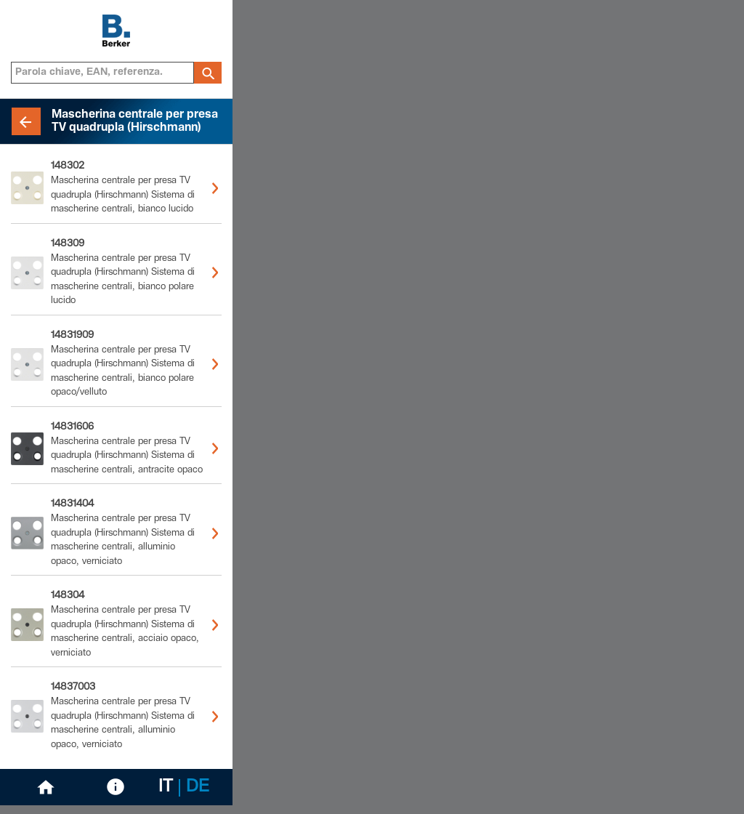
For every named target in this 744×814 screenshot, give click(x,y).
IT (165, 788)
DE (197, 788)
